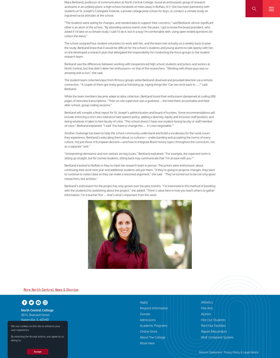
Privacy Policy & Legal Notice (241, 352)
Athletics (207, 8)
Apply (173, 8)
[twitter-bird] (31, 302)
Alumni (206, 314)
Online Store (149, 331)
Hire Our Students (213, 320)
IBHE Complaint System (217, 337)
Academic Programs (154, 325)
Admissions (148, 320)
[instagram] (45, 302)
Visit (161, 8)
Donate (145, 314)
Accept (37, 351)
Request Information (154, 308)
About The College (152, 337)
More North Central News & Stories (51, 290)
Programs (189, 8)
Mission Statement (210, 352)
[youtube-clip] (38, 302)
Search (254, 8)
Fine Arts (207, 308)
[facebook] (24, 302)
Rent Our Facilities (213, 325)
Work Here (147, 343)
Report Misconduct (214, 331)
